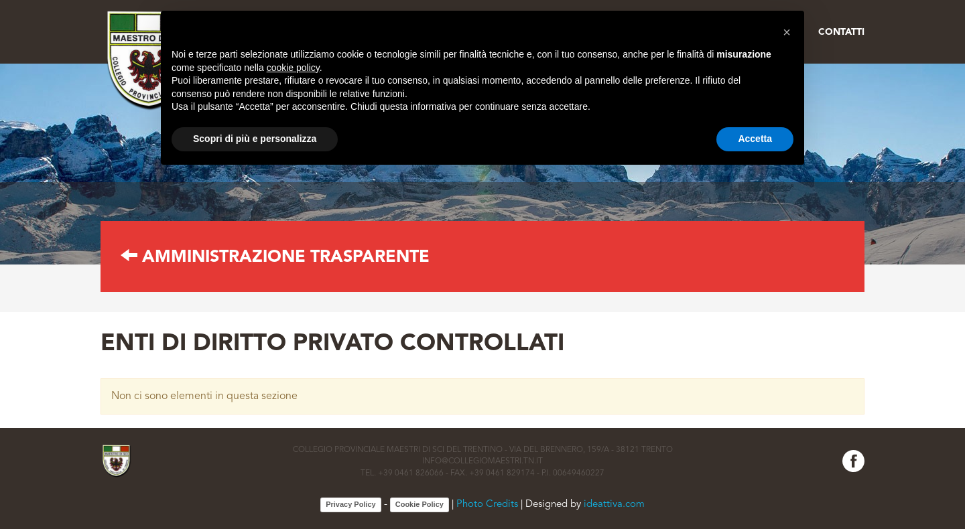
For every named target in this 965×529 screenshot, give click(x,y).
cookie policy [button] (293, 67)
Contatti (841, 32)
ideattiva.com (614, 505)
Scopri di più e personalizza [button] (254, 138)
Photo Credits (487, 505)
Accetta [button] (755, 138)
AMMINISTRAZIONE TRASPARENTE (275, 257)
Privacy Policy (351, 504)
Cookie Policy (419, 504)
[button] (786, 32)
